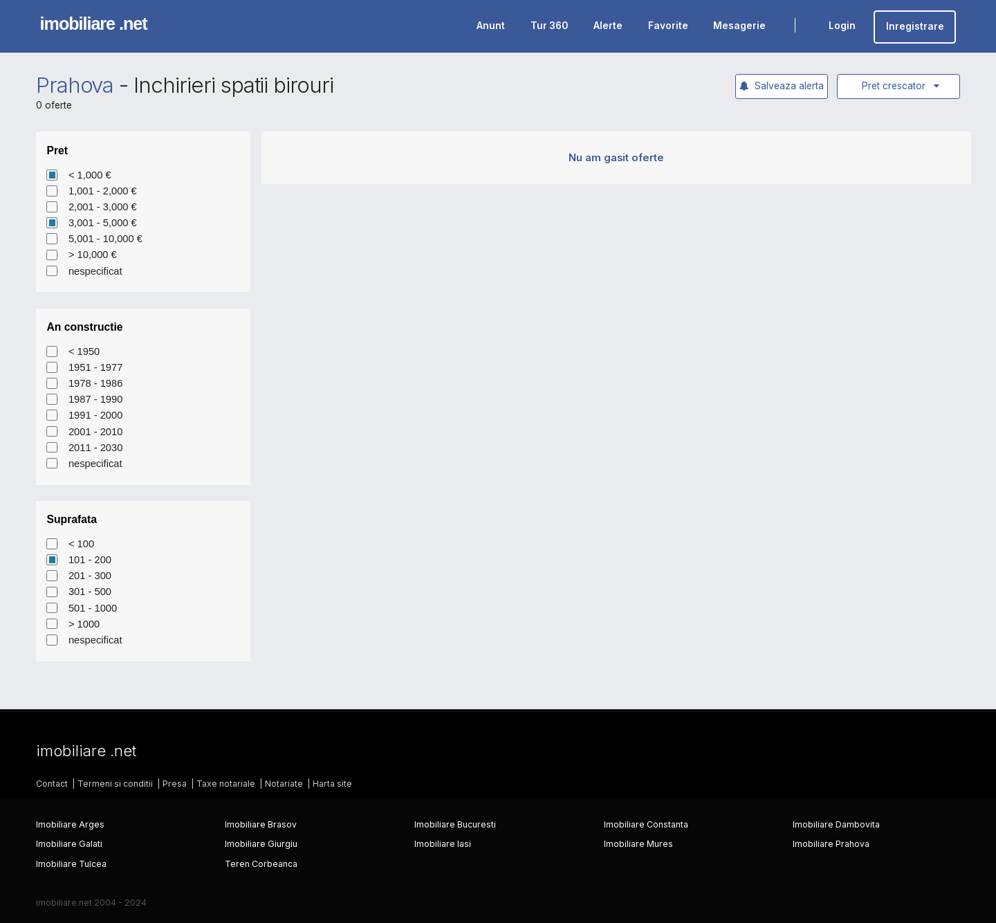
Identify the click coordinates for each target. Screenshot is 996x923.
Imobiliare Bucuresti (455, 824)
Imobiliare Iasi (442, 844)
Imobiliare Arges (70, 824)
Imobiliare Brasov (261, 824)
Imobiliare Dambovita (836, 824)
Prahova (75, 85)
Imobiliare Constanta (646, 824)
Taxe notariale (225, 783)
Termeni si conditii (115, 783)
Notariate (284, 783)
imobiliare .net (93, 23)
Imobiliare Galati (69, 844)
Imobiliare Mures (638, 844)
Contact (52, 783)
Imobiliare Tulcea (71, 864)
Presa (175, 783)
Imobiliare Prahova (831, 844)
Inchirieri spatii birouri (233, 85)
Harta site (332, 783)
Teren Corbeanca (261, 864)
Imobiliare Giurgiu (261, 844)
